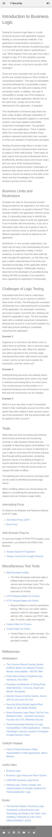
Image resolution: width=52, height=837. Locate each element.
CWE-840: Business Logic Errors (22, 780)
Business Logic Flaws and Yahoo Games (26, 775)
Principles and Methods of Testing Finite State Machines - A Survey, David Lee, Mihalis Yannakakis (26, 688)
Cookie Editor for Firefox (18, 629)
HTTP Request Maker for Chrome (23, 596)
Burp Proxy (11, 524)
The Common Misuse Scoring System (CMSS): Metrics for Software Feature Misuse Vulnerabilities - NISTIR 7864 (25, 668)
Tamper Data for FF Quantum (20, 552)
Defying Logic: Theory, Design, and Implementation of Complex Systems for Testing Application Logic (26, 788)
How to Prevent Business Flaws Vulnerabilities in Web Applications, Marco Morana (26, 753)
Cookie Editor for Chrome (18, 624)
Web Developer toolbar (17, 572)
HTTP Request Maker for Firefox (22, 601)
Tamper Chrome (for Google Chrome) (24, 556)
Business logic (13, 771)
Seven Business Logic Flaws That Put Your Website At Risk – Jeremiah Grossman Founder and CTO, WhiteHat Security (27, 716)
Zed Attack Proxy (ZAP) (18, 520)
